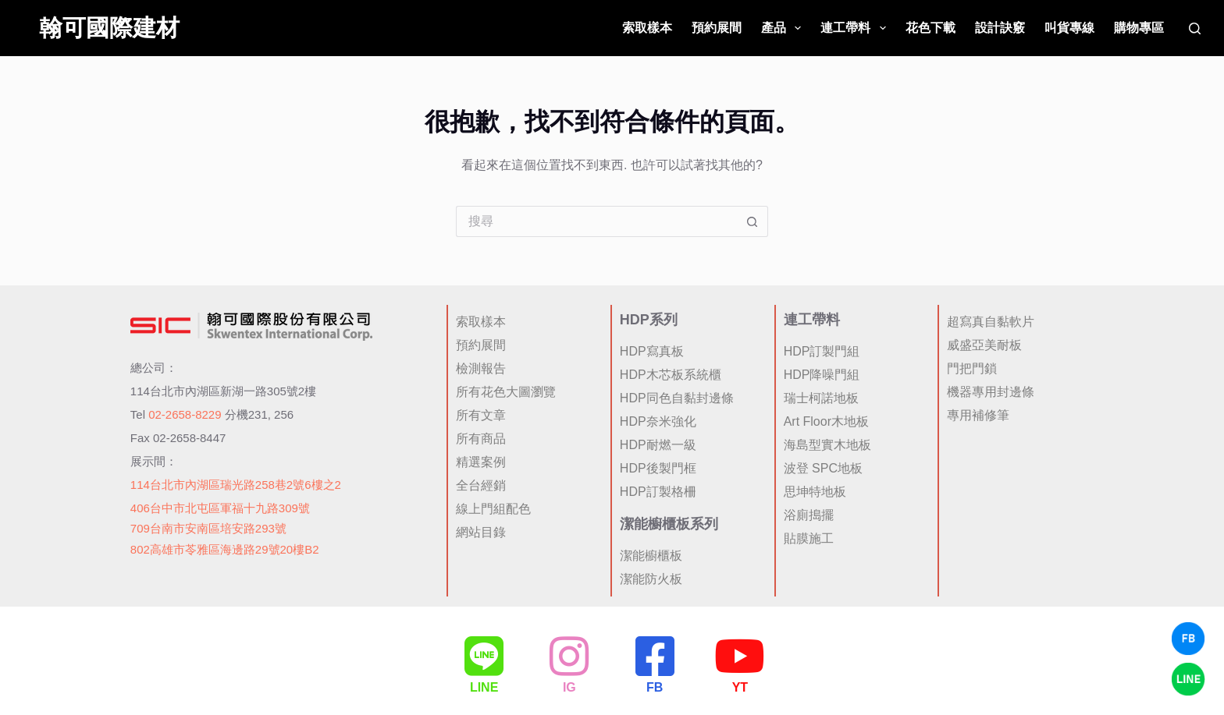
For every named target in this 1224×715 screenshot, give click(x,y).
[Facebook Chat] (1188, 638)
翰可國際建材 (109, 28)
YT (740, 688)
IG (569, 688)
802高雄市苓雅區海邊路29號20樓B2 (224, 547)
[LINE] (484, 655)
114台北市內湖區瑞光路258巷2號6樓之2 (235, 483)
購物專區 (1139, 27)
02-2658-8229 (184, 412)
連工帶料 (855, 28)
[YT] (740, 655)
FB (654, 688)
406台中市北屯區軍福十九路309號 (220, 506)
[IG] (569, 655)
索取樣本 (647, 27)
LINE (484, 688)
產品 (784, 28)
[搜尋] (1195, 28)
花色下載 (930, 27)
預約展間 (717, 27)
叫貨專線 (1069, 27)
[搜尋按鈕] (752, 221)
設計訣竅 (1000, 27)
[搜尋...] (596, 221)
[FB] (655, 655)
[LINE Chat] (1188, 679)
